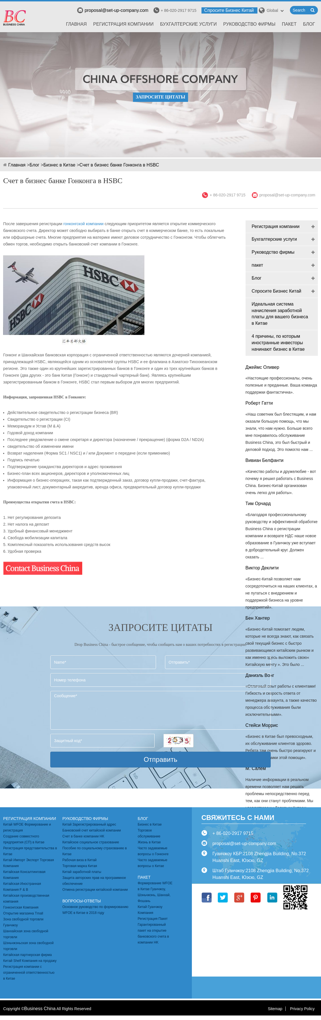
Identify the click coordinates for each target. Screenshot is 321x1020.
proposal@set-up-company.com (112, 10)
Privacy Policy (302, 1008)
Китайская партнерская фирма (27, 955)
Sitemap (275, 1008)
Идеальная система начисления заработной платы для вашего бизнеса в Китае (280, 314)
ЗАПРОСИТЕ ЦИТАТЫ (160, 97)
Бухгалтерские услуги (188, 24)
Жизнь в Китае (149, 842)
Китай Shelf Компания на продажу (30, 961)
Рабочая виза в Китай (79, 860)
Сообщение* (160, 710)
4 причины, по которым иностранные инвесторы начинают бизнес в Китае (278, 343)
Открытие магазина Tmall (23, 913)
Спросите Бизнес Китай (229, 10)
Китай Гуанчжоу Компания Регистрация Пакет (153, 913)
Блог (309, 24)
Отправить (160, 759)
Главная (76, 24)
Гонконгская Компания (20, 907)
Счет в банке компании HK (83, 836)
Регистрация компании (123, 24)
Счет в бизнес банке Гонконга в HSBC (119, 165)
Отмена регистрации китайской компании (95, 890)
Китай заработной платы (81, 872)
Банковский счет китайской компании (91, 830)
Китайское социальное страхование (90, 842)
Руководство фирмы (249, 24)
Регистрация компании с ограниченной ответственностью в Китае (29, 972)
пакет (289, 24)
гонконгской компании (83, 223)
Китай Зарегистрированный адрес (89, 824)
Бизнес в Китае (59, 165)
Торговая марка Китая (79, 866)
